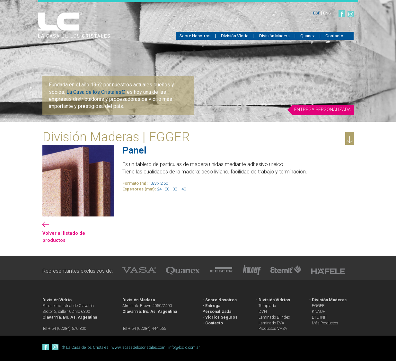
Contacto (334, 35)
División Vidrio (235, 35)
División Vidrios (274, 299)
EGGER (318, 305)
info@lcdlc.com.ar (184, 347)
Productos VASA (273, 328)
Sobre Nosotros (195, 35)
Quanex (307, 35)
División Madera (274, 35)
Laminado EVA (271, 323)
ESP (317, 13)
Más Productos (325, 323)
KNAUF (318, 311)
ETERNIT (319, 317)
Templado (267, 305)
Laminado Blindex (274, 317)
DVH (263, 311)
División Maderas (329, 299)
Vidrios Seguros (221, 317)
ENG (327, 13)
